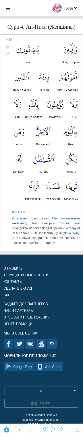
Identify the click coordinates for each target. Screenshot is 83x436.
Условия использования (41, 415)
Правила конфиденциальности (41, 419)
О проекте (13, 268)
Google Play (19, 366)
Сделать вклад (18, 288)
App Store (49, 366)
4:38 (9, 39)
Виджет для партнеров (26, 303)
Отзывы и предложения (27, 317)
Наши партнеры (19, 310)
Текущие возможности (26, 275)
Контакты (13, 281)
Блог (8, 295)
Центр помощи (18, 323)
